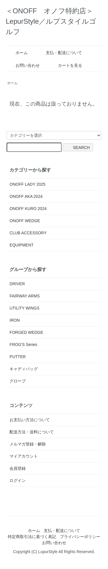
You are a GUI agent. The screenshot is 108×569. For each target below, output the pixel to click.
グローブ (18, 381)
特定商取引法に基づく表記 (32, 536)
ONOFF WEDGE (25, 220)
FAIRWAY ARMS (25, 296)
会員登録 (18, 468)
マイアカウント (24, 456)
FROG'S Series (23, 344)
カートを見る (66, 65)
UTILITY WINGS (24, 308)
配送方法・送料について (32, 432)
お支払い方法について (30, 419)
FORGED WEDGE (26, 332)
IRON (15, 320)
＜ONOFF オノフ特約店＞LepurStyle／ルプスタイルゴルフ (51, 21)
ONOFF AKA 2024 (26, 196)
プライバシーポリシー (80, 536)
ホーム (17, 52)
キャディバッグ (24, 369)
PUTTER (18, 356)
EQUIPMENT (21, 245)
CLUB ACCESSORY (28, 233)
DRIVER (17, 283)
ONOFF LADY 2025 (27, 184)
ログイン (18, 480)
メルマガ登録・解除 (28, 444)
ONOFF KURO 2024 (28, 208)
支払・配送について (59, 52)
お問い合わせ (23, 65)
